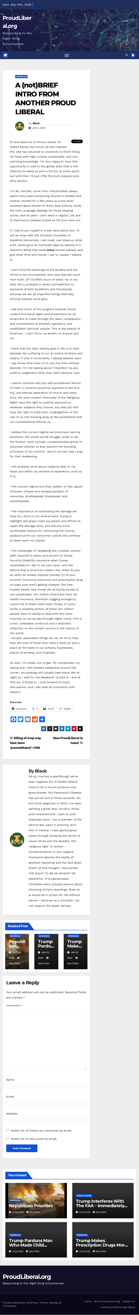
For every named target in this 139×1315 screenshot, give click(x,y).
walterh (33, 1212)
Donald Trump (84, 1196)
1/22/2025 (18, 1251)
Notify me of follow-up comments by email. (41, 1130)
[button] (126, 55)
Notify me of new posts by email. (34, 1139)
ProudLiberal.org (27, 1277)
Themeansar (9, 1306)
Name (10, 1080)
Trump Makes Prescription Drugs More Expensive (101, 1245)
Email (10, 1096)
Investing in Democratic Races (118, 1307)
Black (36, 123)
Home (88, 1301)
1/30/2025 (85, 1212)
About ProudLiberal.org (107, 1301)
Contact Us (128, 1301)
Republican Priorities (31, 1206)
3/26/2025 (18, 1212)
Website (12, 1114)
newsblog (21, 77)
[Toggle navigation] (66, 55)
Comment (14, 1005)
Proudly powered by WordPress (21, 1303)
